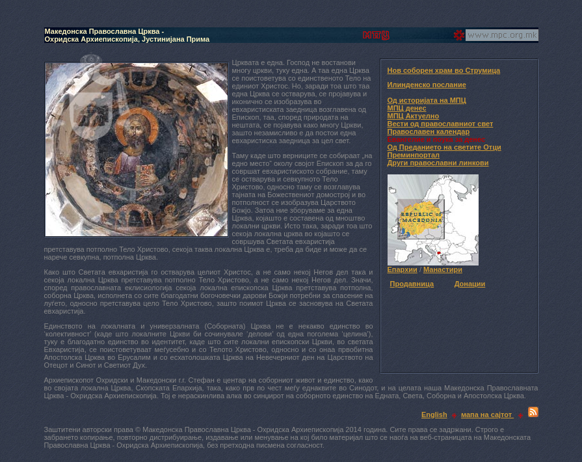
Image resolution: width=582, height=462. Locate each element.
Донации (470, 284)
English (434, 414)
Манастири (442, 269)
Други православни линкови (438, 163)
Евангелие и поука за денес (437, 139)
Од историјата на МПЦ (427, 100)
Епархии (402, 269)
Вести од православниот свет (441, 124)
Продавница (412, 284)
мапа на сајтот (487, 414)
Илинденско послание (427, 84)
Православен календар (429, 131)
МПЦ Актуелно (414, 116)
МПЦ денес (407, 108)
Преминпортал (414, 155)
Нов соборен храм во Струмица (444, 70)
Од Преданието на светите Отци (444, 147)
